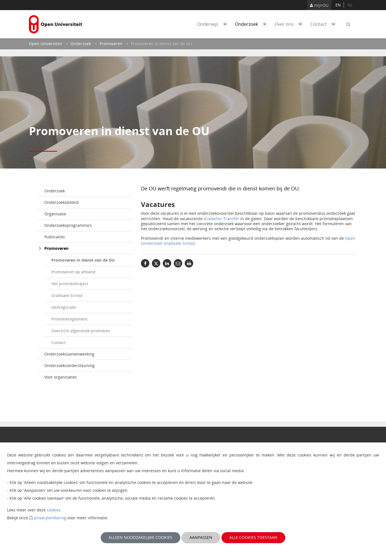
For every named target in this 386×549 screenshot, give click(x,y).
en (338, 5)
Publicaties (54, 236)
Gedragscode (63, 307)
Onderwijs (214, 24)
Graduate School (67, 295)
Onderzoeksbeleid (61, 202)
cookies (54, 510)
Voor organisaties (60, 377)
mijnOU (319, 5)
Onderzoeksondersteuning (69, 365)
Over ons (290, 24)
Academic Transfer (221, 218)
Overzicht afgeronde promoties (80, 330)
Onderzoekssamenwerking (69, 354)
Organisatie (55, 213)
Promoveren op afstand (73, 271)
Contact (324, 24)
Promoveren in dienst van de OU (83, 260)
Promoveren (56, 248)
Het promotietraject (69, 283)
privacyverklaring (50, 517)
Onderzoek (252, 24)
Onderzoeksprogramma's (68, 225)
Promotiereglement (69, 319)
